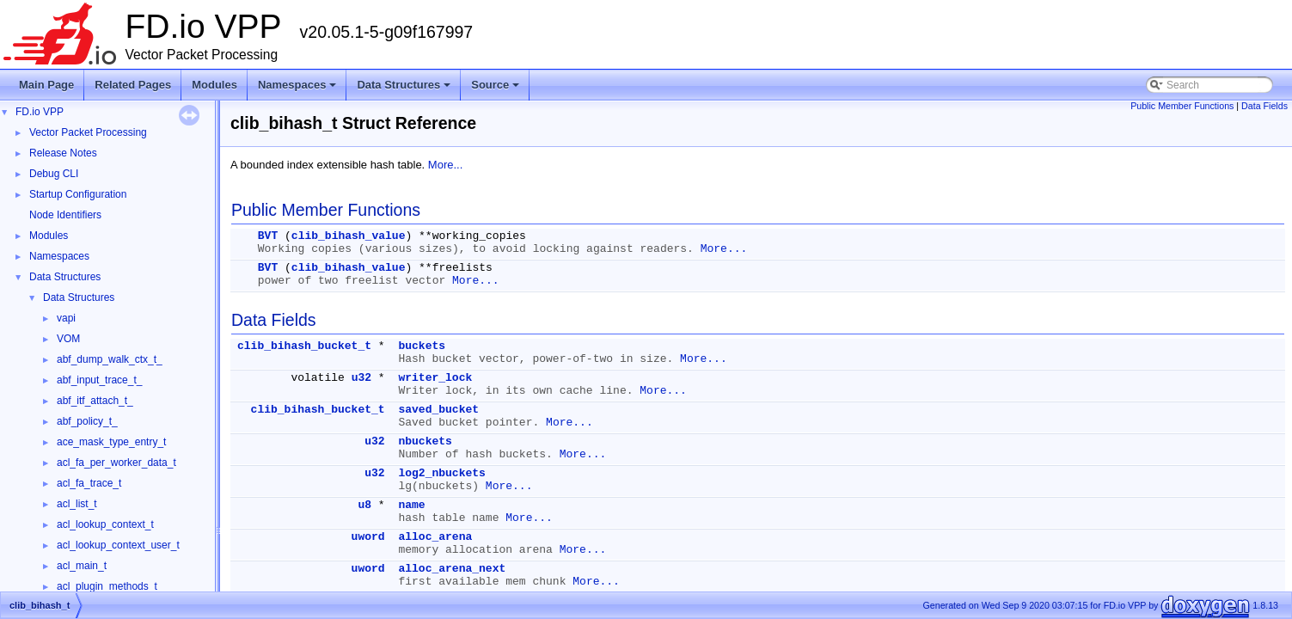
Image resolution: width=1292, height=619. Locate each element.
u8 (364, 505)
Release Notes (63, 153)
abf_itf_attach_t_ (95, 401)
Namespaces (299, 89)
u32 (361, 377)
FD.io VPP (39, 112)
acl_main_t (82, 566)
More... (445, 164)
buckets (421, 346)
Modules (214, 84)
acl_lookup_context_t (105, 524)
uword (368, 536)
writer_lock (435, 377)
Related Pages (133, 84)
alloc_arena (435, 536)
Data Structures (405, 89)
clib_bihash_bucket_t (304, 346)
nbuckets (424, 441)
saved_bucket (438, 409)
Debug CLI (53, 174)
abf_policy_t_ (87, 421)
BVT (268, 236)
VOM (68, 339)
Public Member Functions (1182, 106)
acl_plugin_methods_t (107, 586)
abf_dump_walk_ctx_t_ (109, 359)
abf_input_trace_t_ (99, 380)
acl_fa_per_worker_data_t (116, 463)
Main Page (46, 84)
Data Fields (1264, 106)
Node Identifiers (65, 215)
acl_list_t (77, 504)
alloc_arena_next (451, 568)
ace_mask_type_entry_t (111, 442)
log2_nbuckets (441, 473)
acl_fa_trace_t (89, 483)
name (411, 505)
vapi (66, 318)
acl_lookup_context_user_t (118, 545)
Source (496, 89)
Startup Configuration (77, 194)
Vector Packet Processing (88, 132)
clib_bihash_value (348, 236)
